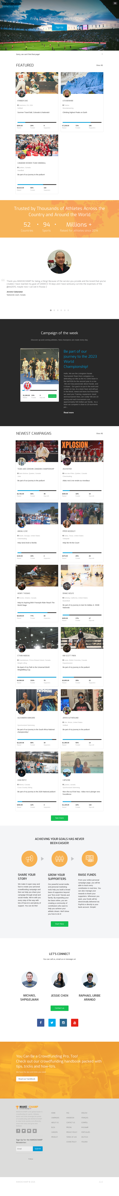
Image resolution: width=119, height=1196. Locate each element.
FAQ (67, 1122)
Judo (19, 476)
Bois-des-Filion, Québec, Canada (75, 473)
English (84, 1122)
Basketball (66, 601)
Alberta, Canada (23, 785)
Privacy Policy (71, 1141)
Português (85, 1141)
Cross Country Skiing (24, 787)
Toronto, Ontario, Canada (26, 598)
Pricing (69, 1136)
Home (53, 1122)
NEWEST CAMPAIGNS (33, 433)
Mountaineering (68, 108)
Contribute (52, 398)
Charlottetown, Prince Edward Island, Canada (33, 660)
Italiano (84, 1151)
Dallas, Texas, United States (73, 536)
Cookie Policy (71, 1151)
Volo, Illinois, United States (73, 722)
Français (84, 1127)
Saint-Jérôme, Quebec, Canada (29, 473)
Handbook (70, 1127)
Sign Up (59, 27)
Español (84, 1132)
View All (99, 65)
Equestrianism (68, 663)
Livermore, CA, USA (25, 105)
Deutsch (84, 1146)
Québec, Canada (24, 167)
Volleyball (66, 539)
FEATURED (25, 65)
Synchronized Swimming (26, 725)
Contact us (59, 1017)
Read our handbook (27, 1088)
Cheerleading (67, 476)
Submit (38, 1157)
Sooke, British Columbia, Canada (75, 660)
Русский (84, 1136)
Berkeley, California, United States (75, 598)
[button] (9, 25)
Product (54, 1146)
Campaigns (55, 1127)
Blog (53, 1136)
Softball (20, 108)
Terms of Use (71, 1146)
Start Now (59, 929)
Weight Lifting (22, 663)
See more (59, 818)
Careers (54, 1141)
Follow (30, 1168)
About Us (55, 1132)
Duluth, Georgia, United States (28, 536)
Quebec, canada (69, 785)
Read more (69, 413)
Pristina (66, 105)
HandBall (20, 170)
